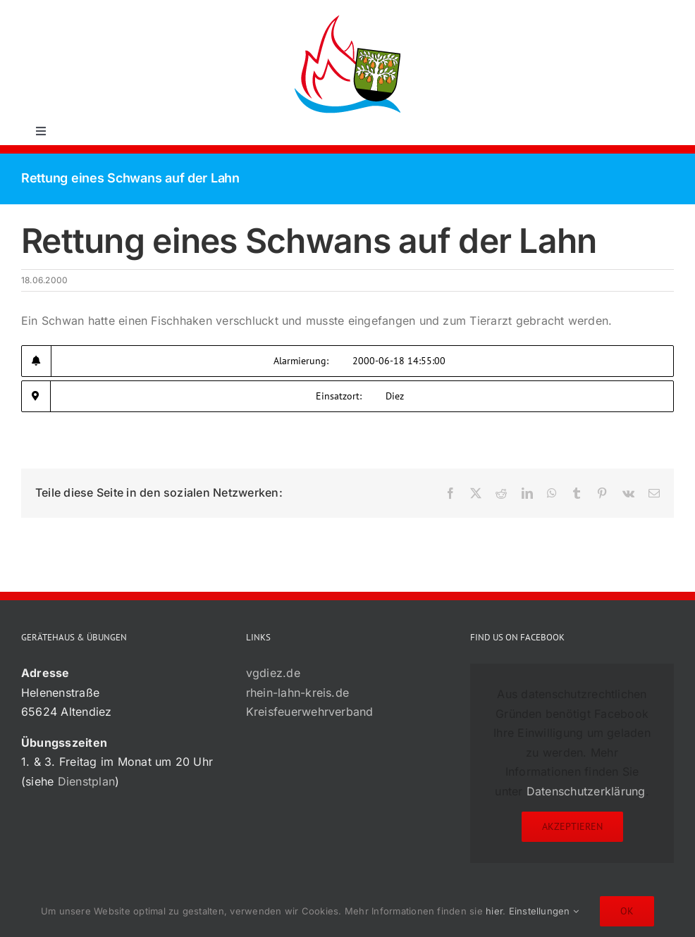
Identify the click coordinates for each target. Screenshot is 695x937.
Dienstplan (86, 781)
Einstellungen (544, 911)
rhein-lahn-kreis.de (298, 692)
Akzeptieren (572, 826)
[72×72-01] (347, 17)
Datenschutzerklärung (586, 791)
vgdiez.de (273, 673)
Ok (627, 911)
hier (494, 911)
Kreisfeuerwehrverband (310, 712)
